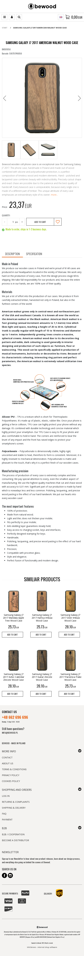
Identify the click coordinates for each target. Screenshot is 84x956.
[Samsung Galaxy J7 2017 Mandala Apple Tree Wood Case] (13, 618)
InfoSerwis (31, 947)
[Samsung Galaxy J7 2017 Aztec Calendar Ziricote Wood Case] (13, 677)
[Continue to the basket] (77, 17)
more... (54, 194)
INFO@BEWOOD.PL (10, 732)
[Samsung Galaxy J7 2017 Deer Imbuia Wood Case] (70, 618)
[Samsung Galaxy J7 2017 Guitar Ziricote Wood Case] (42, 677)
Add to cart (40, 221)
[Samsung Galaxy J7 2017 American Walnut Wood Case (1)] (42, 98)
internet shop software (47, 947)
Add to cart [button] (12, 634)
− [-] (4, 221)
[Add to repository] (58, 222)
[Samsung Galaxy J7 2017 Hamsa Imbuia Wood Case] (42, 618)
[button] (12, 254)
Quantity (6, 215)
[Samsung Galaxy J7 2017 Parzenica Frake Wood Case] (70, 677)
